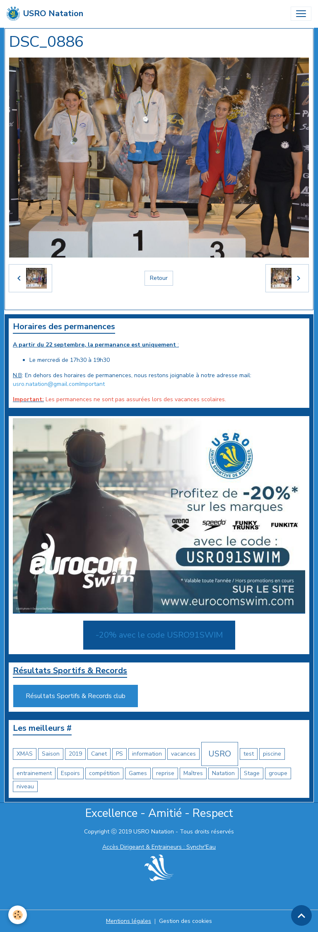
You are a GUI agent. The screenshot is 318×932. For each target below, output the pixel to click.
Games (138, 773)
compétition (104, 773)
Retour (159, 278)
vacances (183, 754)
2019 (75, 754)
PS (119, 754)
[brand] (45, 14)
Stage (252, 773)
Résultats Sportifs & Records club (75, 696)
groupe (278, 773)
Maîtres (193, 773)
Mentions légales (128, 921)
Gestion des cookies (185, 921)
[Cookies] (17, 915)
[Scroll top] (301, 915)
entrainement (34, 773)
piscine (272, 754)
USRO (219, 753)
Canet (99, 754)
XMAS (25, 754)
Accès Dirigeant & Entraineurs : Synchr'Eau (159, 847)
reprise (165, 773)
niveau (25, 786)
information (147, 754)
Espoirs (70, 773)
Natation (223, 773)
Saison (51, 754)
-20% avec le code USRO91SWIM (159, 635)
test (248, 754)
